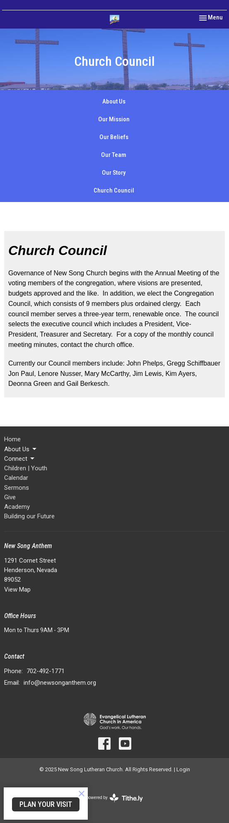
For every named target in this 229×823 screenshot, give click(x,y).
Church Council (114, 190)
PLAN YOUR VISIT (45, 804)
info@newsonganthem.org (60, 682)
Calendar (16, 477)
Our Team (113, 155)
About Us (113, 101)
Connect (20, 459)
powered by (114, 798)
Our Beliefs (113, 137)
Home (12, 439)
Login (183, 769)
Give (10, 497)
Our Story (113, 172)
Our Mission (114, 119)
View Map (17, 589)
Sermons (16, 487)
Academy (17, 506)
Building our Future (29, 516)
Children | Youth (25, 468)
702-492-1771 (46, 671)
